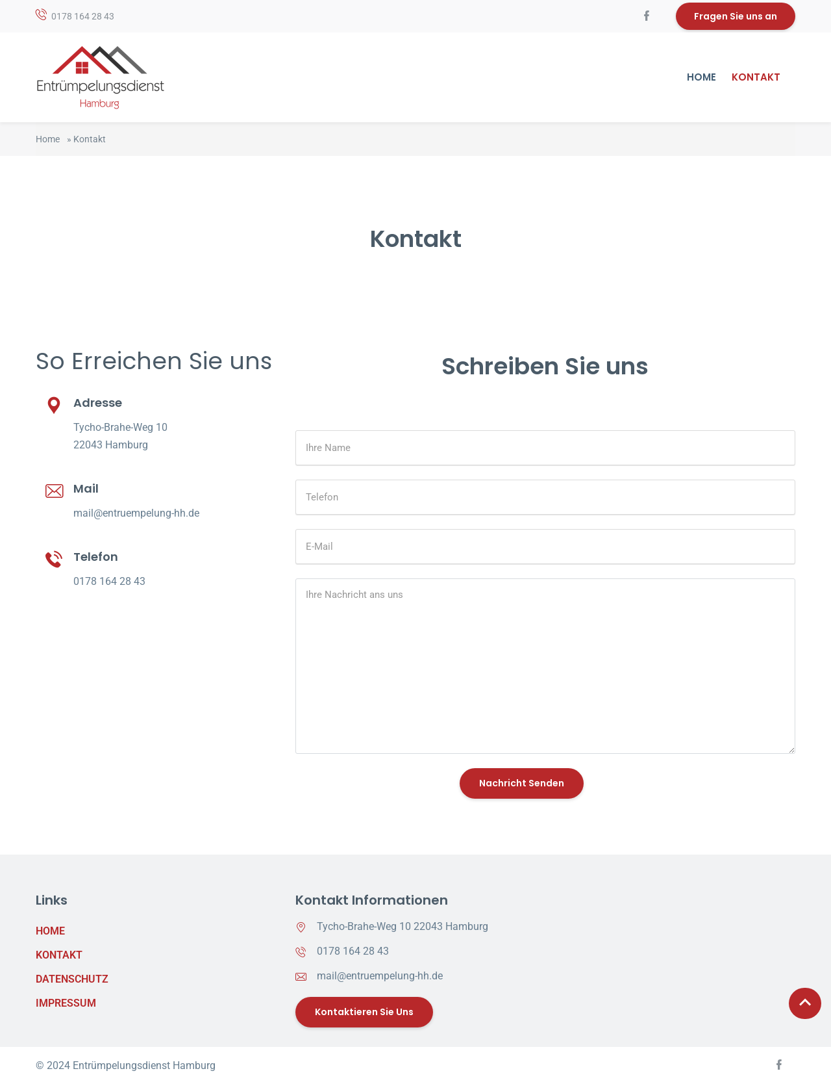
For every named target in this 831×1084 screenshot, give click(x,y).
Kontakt (756, 77)
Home (701, 77)
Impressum (66, 1003)
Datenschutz (68, 979)
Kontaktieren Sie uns (364, 1011)
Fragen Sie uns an (735, 16)
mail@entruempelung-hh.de (136, 513)
